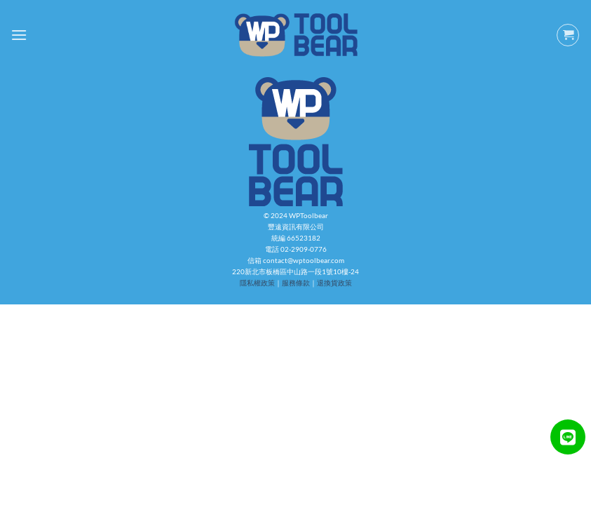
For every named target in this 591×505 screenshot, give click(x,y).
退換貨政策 (334, 282)
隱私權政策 (257, 282)
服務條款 (296, 282)
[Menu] (19, 35)
